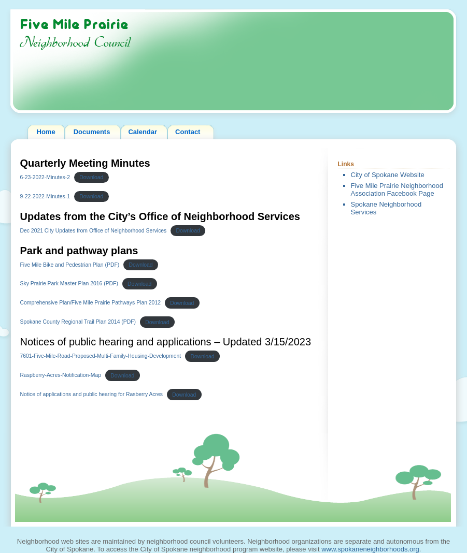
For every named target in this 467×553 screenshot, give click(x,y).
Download (91, 177)
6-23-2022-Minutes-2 (45, 177)
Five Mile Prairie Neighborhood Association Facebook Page (397, 190)
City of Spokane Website (387, 175)
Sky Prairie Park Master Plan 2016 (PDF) (69, 284)
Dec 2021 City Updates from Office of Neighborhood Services (93, 231)
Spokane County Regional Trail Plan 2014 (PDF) (78, 322)
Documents (92, 132)
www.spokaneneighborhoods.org (370, 549)
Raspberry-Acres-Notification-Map (60, 376)
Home (46, 132)
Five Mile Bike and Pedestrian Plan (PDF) (70, 265)
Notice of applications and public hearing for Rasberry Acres (91, 395)
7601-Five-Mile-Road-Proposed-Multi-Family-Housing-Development (100, 356)
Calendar (142, 132)
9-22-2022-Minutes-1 (45, 196)
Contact (187, 132)
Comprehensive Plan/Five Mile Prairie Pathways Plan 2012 (90, 303)
